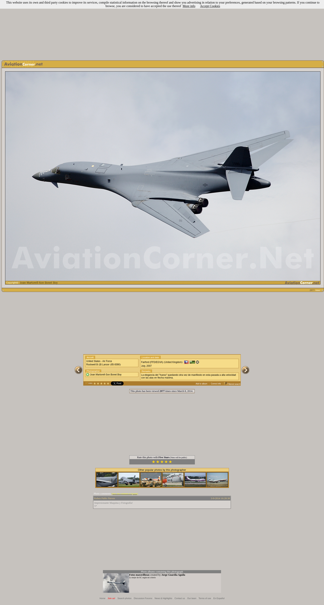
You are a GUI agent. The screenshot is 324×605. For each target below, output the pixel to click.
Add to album (201, 384)
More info (189, 6)
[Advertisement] (162, 29)
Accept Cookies (210, 6)
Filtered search (232, 384)
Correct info (216, 384)
